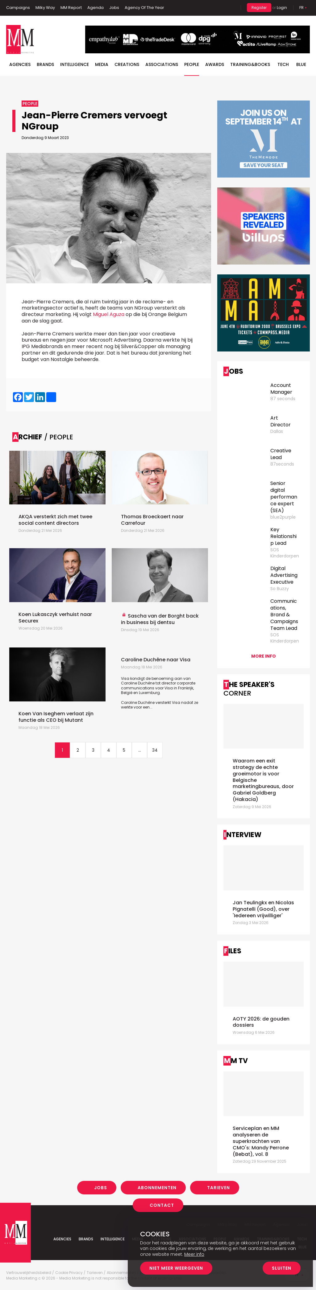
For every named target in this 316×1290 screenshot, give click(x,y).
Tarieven (218, 1188)
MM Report (71, 7)
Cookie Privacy (69, 1272)
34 (155, 750)
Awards (214, 64)
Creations (126, 64)
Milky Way (45, 7)
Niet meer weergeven (176, 1268)
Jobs (114, 7)
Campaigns (18, 7)
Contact (162, 1205)
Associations (161, 64)
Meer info (194, 1254)
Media (101, 64)
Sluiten (281, 1268)
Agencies (20, 64)
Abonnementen (157, 1188)
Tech (283, 64)
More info (263, 656)
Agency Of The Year (144, 7)
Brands (45, 64)
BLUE (301, 64)
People (191, 64)
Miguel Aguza (108, 314)
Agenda (95, 7)
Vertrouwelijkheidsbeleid (28, 1272)
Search (231, 7)
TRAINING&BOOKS (250, 64)
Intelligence (74, 64)
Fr (301, 7)
